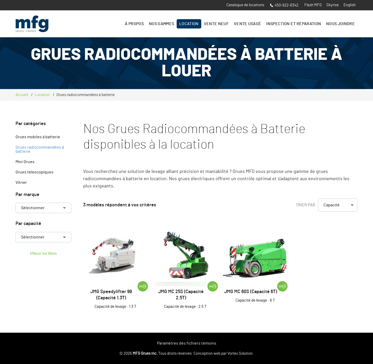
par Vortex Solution (237, 353)
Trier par (305, 205)
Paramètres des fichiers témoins (186, 343)
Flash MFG (313, 5)
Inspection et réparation (293, 24)
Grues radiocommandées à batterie (40, 149)
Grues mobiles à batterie (38, 137)
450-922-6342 (284, 5)
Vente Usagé (247, 24)
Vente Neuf (216, 24)
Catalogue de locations (245, 5)
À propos (134, 24)
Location (189, 24)
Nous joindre (340, 24)
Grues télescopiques (34, 172)
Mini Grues (25, 162)
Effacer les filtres (43, 253)
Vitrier (21, 182)
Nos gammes (161, 24)
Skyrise (332, 5)
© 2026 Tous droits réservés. (156, 353)
